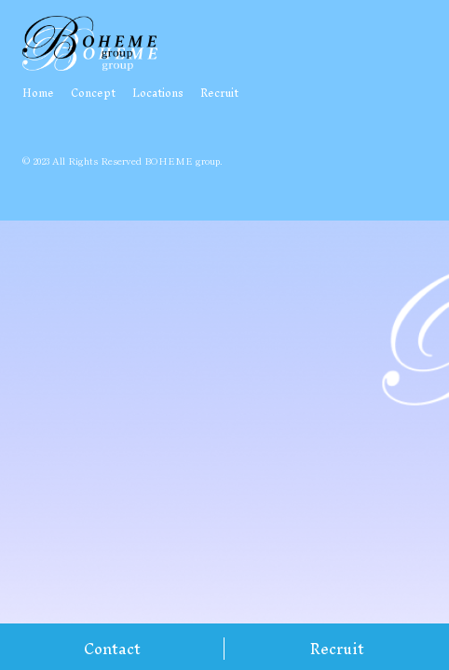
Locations (158, 93)
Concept (93, 93)
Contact (112, 648)
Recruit (337, 648)
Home (38, 93)
